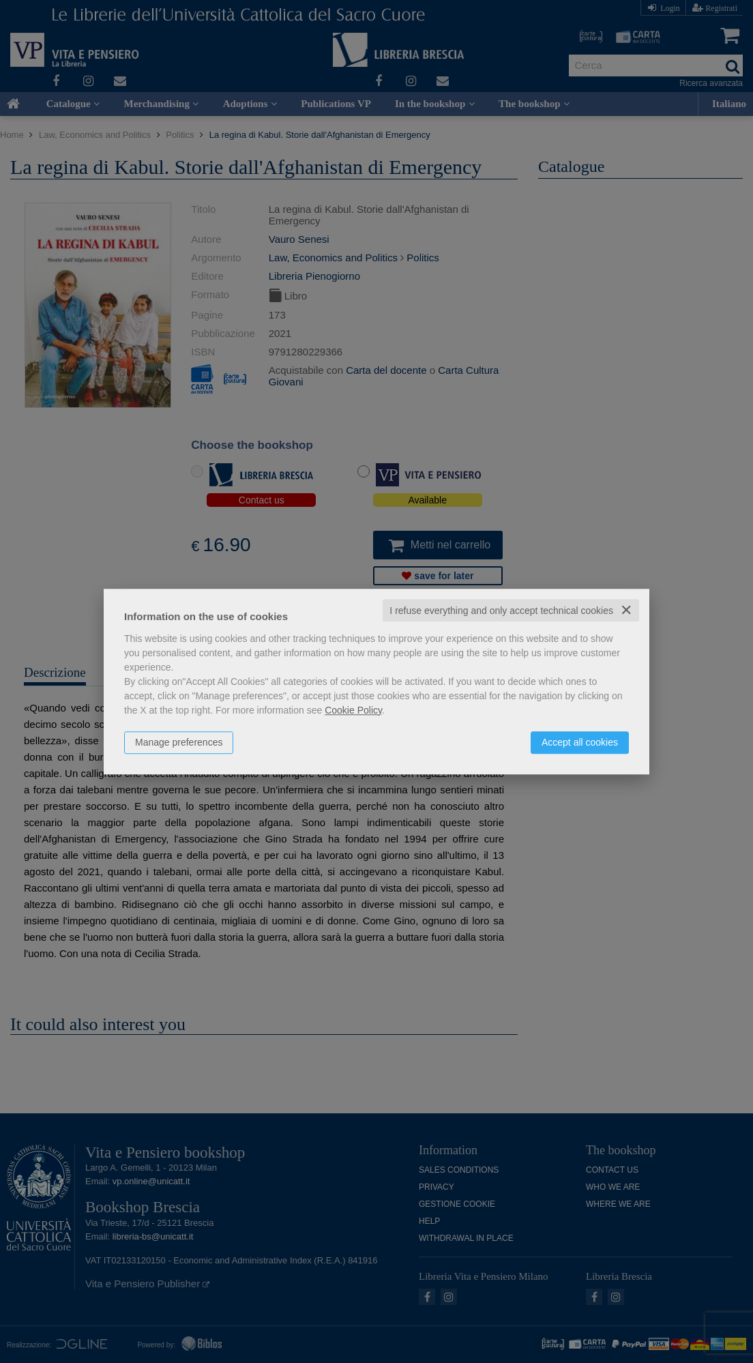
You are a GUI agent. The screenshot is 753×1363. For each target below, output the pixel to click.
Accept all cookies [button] (580, 742)
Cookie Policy (353, 710)
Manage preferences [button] (178, 742)
